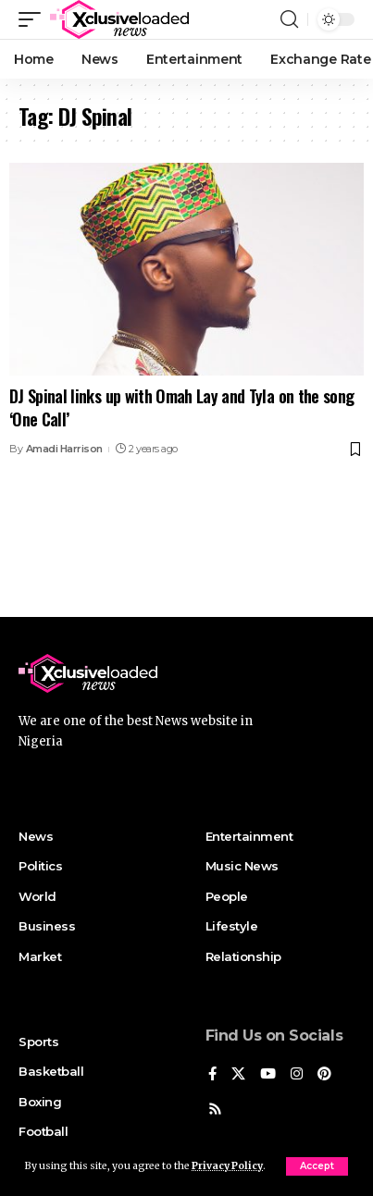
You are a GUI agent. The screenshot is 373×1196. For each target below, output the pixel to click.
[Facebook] (212, 1075)
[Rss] (215, 1110)
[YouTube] (268, 1075)
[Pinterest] (324, 1075)
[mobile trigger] (34, 19)
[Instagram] (296, 1075)
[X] (238, 1075)
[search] (289, 19)
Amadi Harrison (64, 448)
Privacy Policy (227, 1166)
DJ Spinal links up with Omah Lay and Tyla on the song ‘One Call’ (181, 407)
